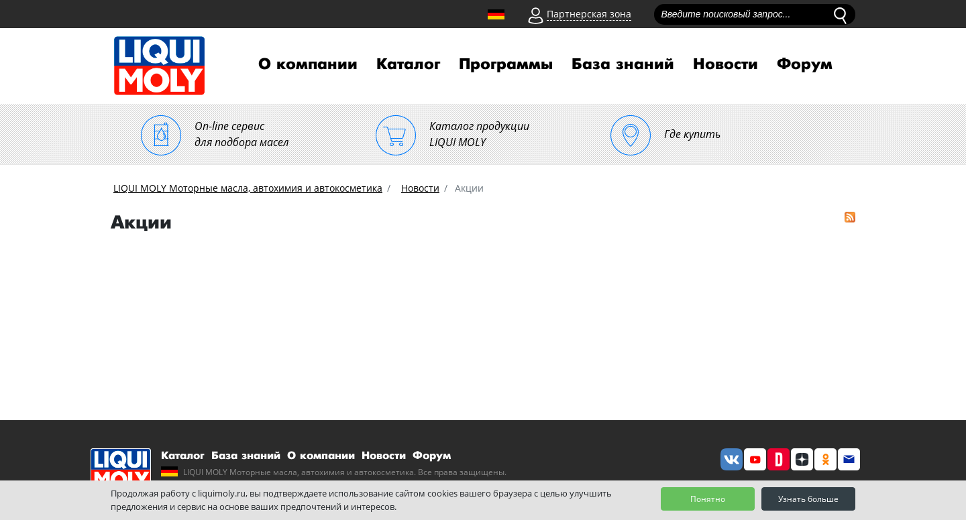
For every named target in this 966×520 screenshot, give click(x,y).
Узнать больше (808, 499)
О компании (308, 64)
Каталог (408, 64)
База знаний (623, 64)
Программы (506, 64)
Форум (805, 64)
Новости (725, 64)
